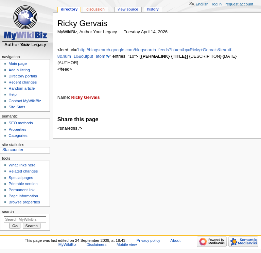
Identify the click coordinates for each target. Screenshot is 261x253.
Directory (69, 9)
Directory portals (22, 76)
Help (12, 94)
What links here (21, 165)
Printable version (22, 184)
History (153, 9)
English (202, 4)
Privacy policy (148, 240)
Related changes (23, 171)
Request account (240, 4)
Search (8, 212)
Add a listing (19, 70)
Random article (21, 88)
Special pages (20, 178)
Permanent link (21, 190)
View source (128, 9)
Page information (23, 196)
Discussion (95, 9)
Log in (217, 4)
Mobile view (127, 244)
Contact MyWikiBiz (24, 101)
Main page (17, 63)
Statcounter (12, 149)
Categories (17, 135)
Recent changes (22, 82)
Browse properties (24, 202)
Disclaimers (96, 244)
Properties (17, 129)
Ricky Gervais (85, 97)
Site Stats (16, 107)
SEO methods (20, 123)
